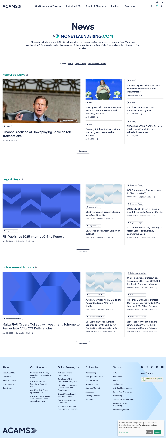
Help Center (8, 388)
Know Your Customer (122, 392)
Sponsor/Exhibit (93, 388)
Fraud (115, 380)
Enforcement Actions (97, 64)
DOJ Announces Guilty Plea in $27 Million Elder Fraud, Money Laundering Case (144, 230)
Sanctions (117, 377)
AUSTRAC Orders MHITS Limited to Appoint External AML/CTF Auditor (104, 303)
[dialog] (141, 428)
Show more (83, 151)
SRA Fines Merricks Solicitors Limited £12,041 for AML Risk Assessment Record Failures (142, 324)
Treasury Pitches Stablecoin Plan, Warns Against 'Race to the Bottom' (103, 132)
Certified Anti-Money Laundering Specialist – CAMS (40, 375)
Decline (149, 432)
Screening (117, 396)
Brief (28, 241)
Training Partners (93, 396)
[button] (151, 6)
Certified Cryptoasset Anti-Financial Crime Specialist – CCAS (40, 398)
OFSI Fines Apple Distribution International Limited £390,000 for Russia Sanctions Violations (143, 281)
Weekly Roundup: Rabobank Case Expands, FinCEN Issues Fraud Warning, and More (103, 110)
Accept (157, 432)
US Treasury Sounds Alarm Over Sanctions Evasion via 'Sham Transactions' (143, 88)
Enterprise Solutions (95, 377)
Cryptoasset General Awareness (67, 401)
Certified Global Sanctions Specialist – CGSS (40, 384)
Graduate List (9, 384)
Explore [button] (115, 6)
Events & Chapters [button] (96, 6)
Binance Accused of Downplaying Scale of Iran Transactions (37, 134)
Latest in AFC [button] (73, 6)
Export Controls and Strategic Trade (67, 395)
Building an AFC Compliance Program (67, 380)
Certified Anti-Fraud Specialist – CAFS (39, 391)
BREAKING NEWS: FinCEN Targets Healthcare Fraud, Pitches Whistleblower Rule (144, 129)
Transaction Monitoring (123, 399)
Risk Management (121, 409)
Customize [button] (123, 432)
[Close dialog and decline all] (162, 421)
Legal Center (147, 373)
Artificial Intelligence (122, 388)
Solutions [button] (130, 6)
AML (115, 373)
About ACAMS (9, 373)
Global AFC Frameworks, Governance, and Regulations (69, 387)
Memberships (92, 373)
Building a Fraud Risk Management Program (67, 407)
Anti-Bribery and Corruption (65, 374)
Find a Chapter (92, 380)
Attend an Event (93, 384)
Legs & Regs (80, 64)
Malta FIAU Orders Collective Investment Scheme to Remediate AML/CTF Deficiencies (41, 326)
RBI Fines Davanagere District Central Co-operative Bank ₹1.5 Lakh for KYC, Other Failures (143, 303)
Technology (118, 384)
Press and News (10, 380)
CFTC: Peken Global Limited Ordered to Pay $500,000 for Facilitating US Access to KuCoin (102, 324)
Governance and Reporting (120, 404)
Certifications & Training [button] (48, 6)
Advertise (90, 392)
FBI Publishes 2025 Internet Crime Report (33, 237)
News (70, 64)
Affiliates (89, 399)
